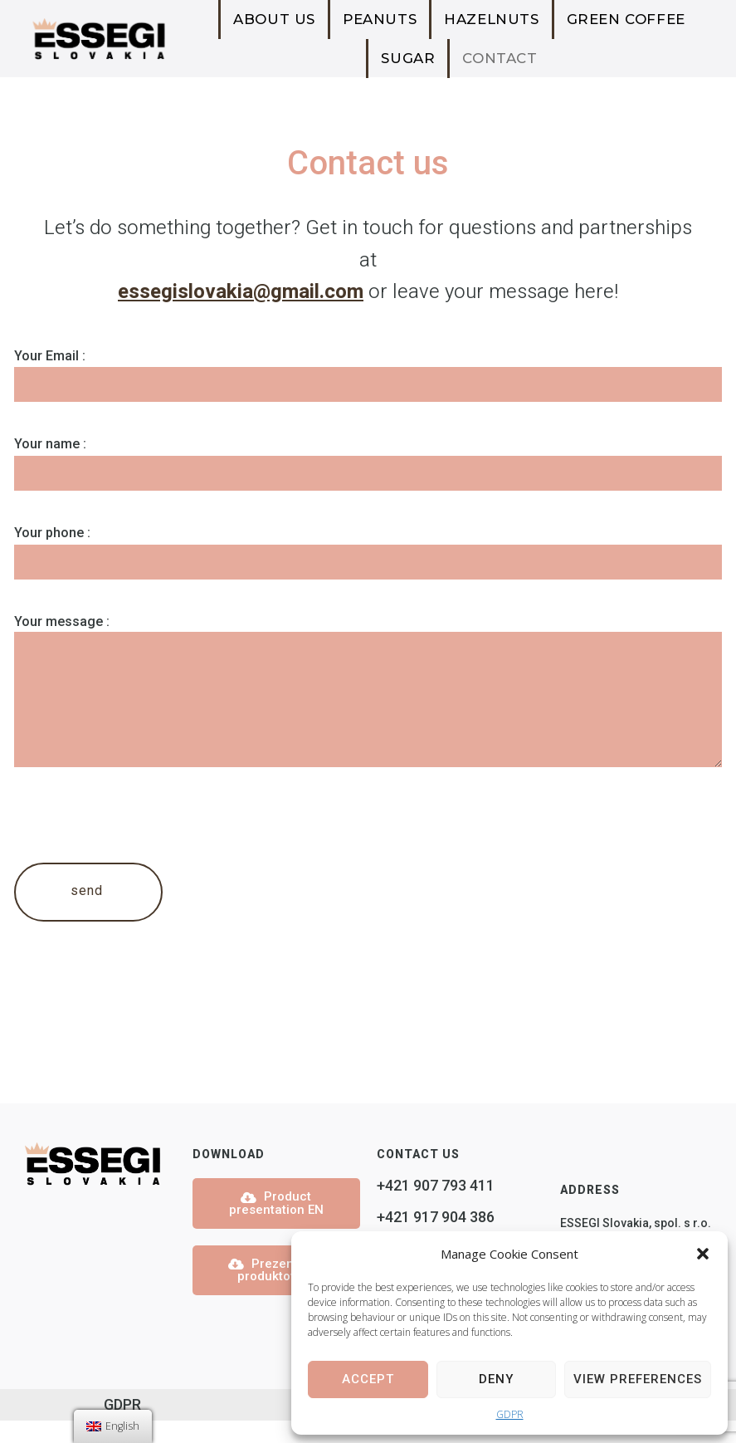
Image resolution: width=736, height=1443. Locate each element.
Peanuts (380, 19)
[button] (703, 1253)
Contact (499, 58)
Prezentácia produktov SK (276, 1292)
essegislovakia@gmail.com (240, 291)
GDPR (510, 1414)
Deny (496, 1379)
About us (274, 19)
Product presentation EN (276, 1225)
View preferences (637, 1379)
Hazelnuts (491, 19)
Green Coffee (626, 19)
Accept (368, 1379)
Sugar (408, 58)
